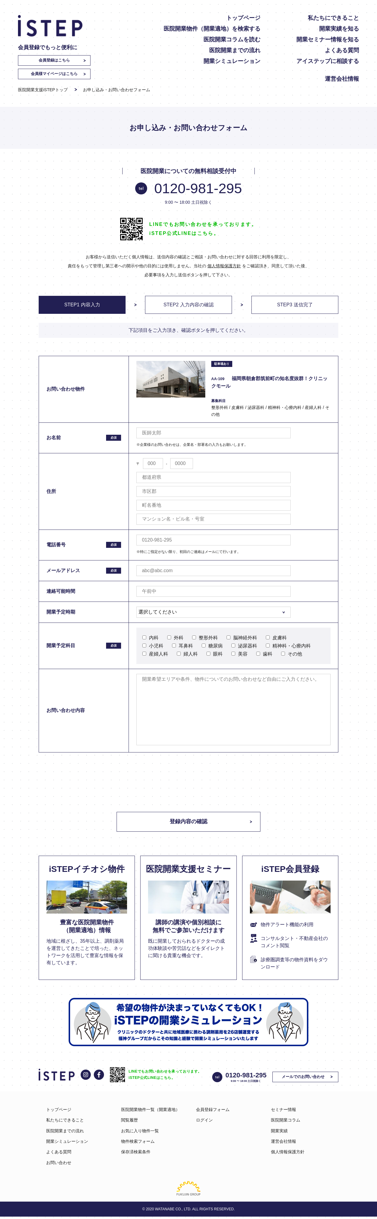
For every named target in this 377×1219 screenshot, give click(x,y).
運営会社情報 (342, 79)
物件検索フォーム (138, 1143)
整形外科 (205, 637)
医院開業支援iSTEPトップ (43, 89)
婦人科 (187, 653)
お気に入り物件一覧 (140, 1132)
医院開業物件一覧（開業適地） (150, 1111)
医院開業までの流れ (234, 50)
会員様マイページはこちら (54, 73)
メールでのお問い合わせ (304, 1078)
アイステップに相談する (327, 61)
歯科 (264, 653)
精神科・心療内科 (288, 645)
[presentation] (188, 776)
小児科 (152, 645)
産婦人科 (155, 653)
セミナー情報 (283, 1111)
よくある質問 (342, 50)
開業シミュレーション (231, 61)
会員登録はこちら (54, 60)
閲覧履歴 (129, 1122)
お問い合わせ (58, 1164)
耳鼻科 (182, 645)
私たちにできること (333, 18)
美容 (239, 653)
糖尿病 (212, 645)
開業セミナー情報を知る (327, 39)
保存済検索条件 (135, 1154)
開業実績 (279, 1132)
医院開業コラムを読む (231, 39)
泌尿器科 (244, 645)
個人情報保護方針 (224, 265)
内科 (150, 637)
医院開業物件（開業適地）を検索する (212, 29)
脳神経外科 (242, 637)
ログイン (204, 1122)
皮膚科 (276, 637)
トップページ (243, 18)
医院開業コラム (285, 1122)
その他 (291, 653)
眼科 (214, 653)
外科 (175, 637)
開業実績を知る (339, 29)
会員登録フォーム (213, 1111)
